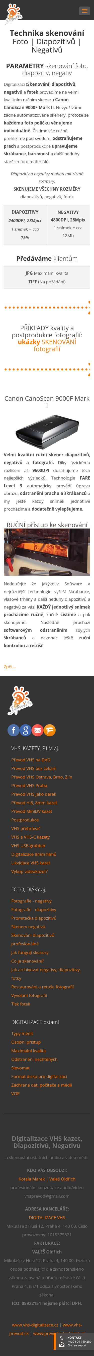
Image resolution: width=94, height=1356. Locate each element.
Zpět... (10, 666)
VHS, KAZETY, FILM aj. (35, 748)
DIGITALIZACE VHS (47, 1217)
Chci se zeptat (76, 1345)
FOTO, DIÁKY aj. (28, 889)
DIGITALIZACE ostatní (35, 1022)
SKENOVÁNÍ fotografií (47, 345)
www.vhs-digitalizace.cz (35, 1325)
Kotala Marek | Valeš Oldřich (47, 1179)
